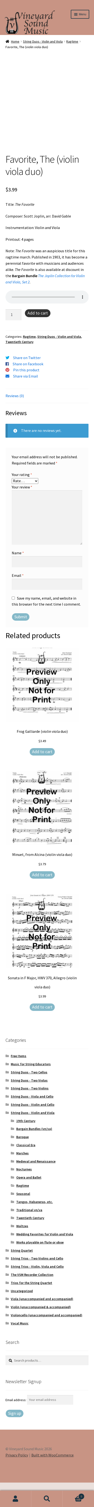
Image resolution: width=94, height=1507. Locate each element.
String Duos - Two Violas (29, 1105)
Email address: (16, 1424)
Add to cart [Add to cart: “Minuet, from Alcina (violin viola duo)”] (42, 899)
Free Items (18, 1080)
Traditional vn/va (29, 1234)
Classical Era (25, 1169)
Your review (22, 511)
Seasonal (23, 1218)
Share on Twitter (27, 382)
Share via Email (25, 400)
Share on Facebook (28, 388)
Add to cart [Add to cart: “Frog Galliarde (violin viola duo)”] (42, 776)
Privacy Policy (17, 1479)
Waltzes (22, 1250)
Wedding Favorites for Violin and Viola (44, 1258)
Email (18, 599)
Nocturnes (24, 1194)
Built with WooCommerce (52, 1479)
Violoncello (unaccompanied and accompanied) (46, 1339)
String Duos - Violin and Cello (32, 1129)
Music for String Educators (31, 1088)
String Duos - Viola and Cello (32, 1121)
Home (15, 41)
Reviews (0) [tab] (15, 420)
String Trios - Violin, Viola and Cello (37, 1291)
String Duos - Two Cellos (29, 1096)
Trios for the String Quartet (31, 1307)
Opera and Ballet (28, 1202)
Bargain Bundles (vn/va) (34, 1153)
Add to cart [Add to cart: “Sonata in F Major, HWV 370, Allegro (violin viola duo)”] (42, 1031)
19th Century (25, 1145)
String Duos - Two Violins (30, 1113)
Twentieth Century (19, 366)
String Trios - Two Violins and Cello (37, 1283)
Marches (22, 1177)
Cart (73, 1495)
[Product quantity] (14, 339)
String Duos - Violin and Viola (43, 41)
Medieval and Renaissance (35, 1186)
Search (47, 1499)
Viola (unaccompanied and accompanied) (42, 1323)
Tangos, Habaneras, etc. (34, 1226)
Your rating (22, 499)
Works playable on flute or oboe (40, 1267)
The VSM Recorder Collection (32, 1299)
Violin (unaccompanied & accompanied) (41, 1331)
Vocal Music (19, 1348)
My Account (15, 1499)
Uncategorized (22, 1315)
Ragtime (72, 41)
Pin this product (26, 394)
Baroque (22, 1161)
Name (18, 577)
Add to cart (38, 337)
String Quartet (22, 1275)
